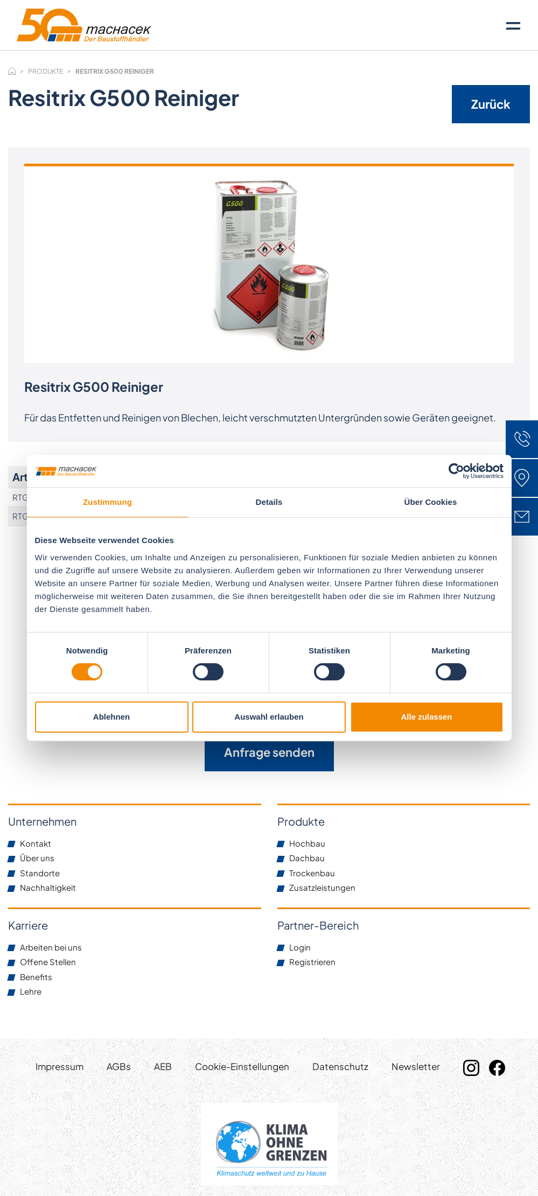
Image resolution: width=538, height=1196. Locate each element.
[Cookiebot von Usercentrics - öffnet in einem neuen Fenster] (456, 471)
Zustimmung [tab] (107, 501)
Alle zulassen (426, 716)
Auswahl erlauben (268, 716)
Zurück (491, 103)
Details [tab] (269, 501)
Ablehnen (111, 716)
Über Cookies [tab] (430, 501)
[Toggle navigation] (513, 25)
